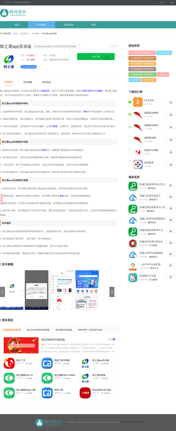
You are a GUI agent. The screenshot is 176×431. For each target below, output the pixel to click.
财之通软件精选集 (64, 330)
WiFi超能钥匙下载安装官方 (142, 69)
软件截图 (27, 82)
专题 (93, 24)
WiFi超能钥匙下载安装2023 (142, 74)
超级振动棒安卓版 (151, 125)
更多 (111, 339)
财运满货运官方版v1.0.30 (103, 390)
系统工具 (19, 363)
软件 (162, 3)
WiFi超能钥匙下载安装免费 (142, 58)
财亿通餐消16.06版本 (64, 375)
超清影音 (149, 162)
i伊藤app (163, 74)
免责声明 (1, 199)
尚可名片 (29, 13)
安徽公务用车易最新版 (151, 253)
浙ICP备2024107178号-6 (131, 422)
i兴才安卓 (149, 100)
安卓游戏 (68, 24)
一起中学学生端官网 (150, 264)
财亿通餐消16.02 (24, 375)
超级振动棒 (150, 137)
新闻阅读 (57, 363)
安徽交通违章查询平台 (151, 230)
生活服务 (35, 33)
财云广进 (20, 360)
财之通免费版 (99, 375)
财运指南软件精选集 (12, 330)
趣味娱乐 (152, 188)
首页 (17, 24)
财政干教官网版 (62, 360)
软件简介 (9, 82)
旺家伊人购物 (151, 150)
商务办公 (19, 378)
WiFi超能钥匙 (164, 53)
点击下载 (96, 56)
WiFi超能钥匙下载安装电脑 (142, 63)
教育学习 (154, 268)
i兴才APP (135, 80)
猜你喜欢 (46, 82)
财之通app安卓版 (100, 360)
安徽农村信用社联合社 (151, 241)
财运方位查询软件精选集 (38, 330)
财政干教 (58, 390)
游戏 (171, 3)
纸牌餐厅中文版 (147, 276)
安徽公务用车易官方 (150, 196)
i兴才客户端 (149, 80)
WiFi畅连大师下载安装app (142, 53)
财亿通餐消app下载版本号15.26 (27, 390)
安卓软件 (41, 24)
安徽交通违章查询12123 (152, 184)
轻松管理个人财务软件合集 (90, 330)
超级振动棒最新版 (151, 112)
